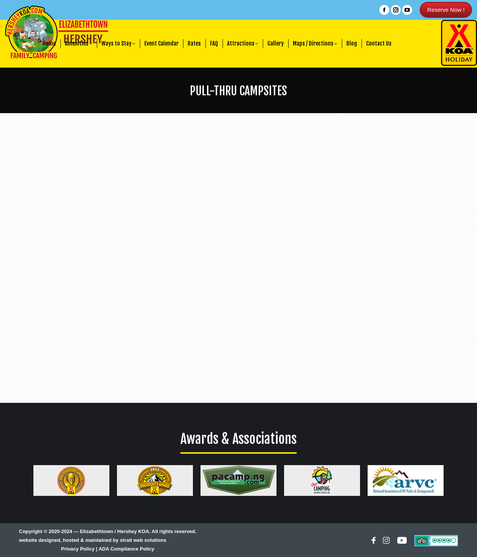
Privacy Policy (78, 549)
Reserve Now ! (445, 9)
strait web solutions (143, 540)
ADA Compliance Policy (126, 549)
